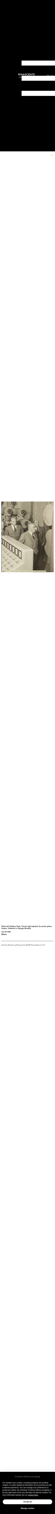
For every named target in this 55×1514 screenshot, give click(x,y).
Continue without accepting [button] (27, 1476)
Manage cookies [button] (27, 1508)
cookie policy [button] (33, 1495)
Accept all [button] (27, 1502)
